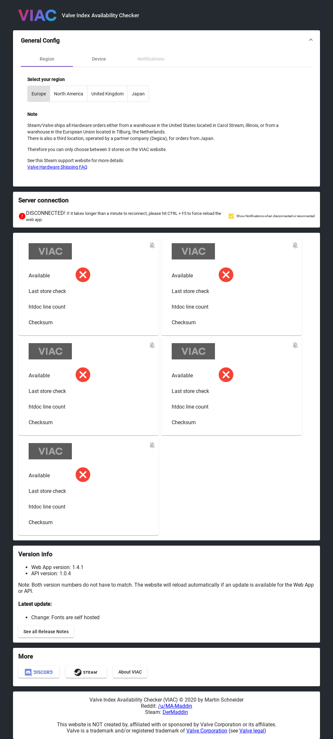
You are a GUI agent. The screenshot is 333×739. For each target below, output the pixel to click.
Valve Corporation (206, 731)
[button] (166, 40)
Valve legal (251, 731)
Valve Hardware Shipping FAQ (57, 167)
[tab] (47, 59)
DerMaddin (175, 712)
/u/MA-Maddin (175, 706)
